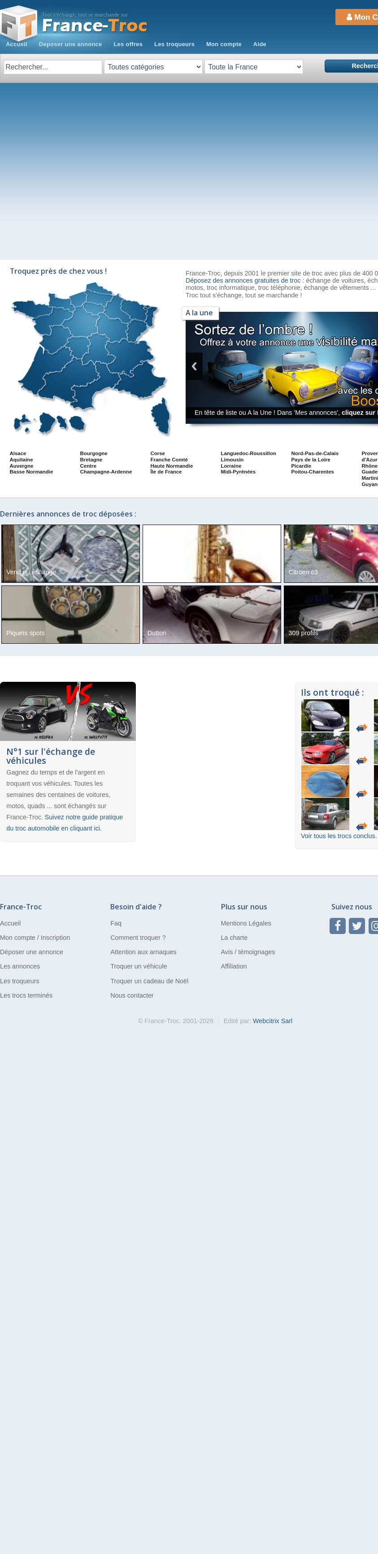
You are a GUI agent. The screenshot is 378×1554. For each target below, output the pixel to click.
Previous (194, 366)
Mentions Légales (246, 923)
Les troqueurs (174, 44)
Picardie (301, 466)
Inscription (55, 937)
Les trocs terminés (26, 995)
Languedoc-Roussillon (248, 453)
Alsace (18, 453)
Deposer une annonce (70, 44)
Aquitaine (21, 459)
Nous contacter (131, 995)
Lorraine (231, 466)
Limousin (232, 459)
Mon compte (224, 44)
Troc (95, 26)
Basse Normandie (31, 471)
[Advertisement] (84, 171)
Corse (157, 453)
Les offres (128, 44)
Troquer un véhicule (138, 966)
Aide (259, 44)
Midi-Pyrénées (238, 471)
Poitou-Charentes (312, 471)
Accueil (16, 44)
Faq (116, 923)
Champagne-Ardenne (106, 471)
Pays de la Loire (310, 459)
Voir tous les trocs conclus (338, 835)
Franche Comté (168, 459)
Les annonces (20, 966)
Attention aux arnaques (143, 952)
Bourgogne (93, 453)
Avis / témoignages (248, 952)
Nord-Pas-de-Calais (315, 453)
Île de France (166, 471)
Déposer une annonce (31, 952)
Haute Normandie (171, 466)
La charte (234, 937)
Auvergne (22, 466)
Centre (88, 466)
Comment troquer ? (137, 937)
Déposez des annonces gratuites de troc (244, 280)
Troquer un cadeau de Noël (149, 981)
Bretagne (91, 459)
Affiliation (234, 966)
